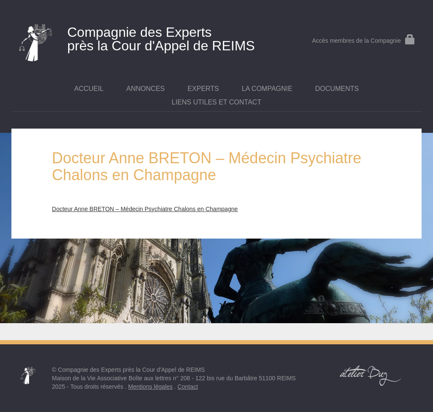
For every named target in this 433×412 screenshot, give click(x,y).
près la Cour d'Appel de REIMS (148, 37)
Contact (188, 386)
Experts (203, 88)
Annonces (145, 88)
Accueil (89, 88)
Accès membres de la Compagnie (363, 40)
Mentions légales (150, 386)
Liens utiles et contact (216, 102)
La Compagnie (267, 88)
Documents (337, 88)
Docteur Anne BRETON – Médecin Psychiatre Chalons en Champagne (145, 209)
